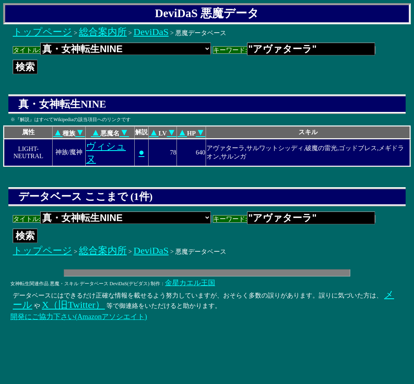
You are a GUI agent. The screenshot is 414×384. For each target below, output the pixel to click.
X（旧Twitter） (73, 305)
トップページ (42, 32)
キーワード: (294, 50)
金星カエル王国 (190, 283)
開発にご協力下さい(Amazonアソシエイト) (78, 317)
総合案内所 (103, 32)
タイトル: (112, 50)
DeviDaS (151, 32)
